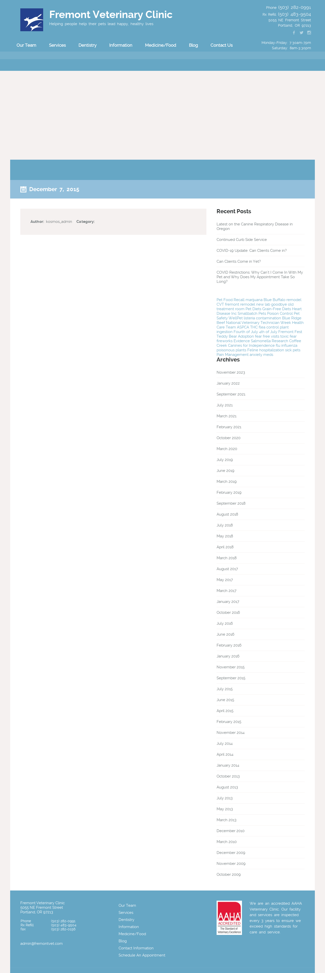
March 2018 (227, 558)
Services (57, 45)
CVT (220, 304)
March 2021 (226, 416)
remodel (293, 300)
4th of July (268, 331)
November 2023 (231, 372)
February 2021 (229, 427)
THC (254, 327)
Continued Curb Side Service (242, 239)
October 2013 (228, 776)
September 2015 (231, 678)
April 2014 (225, 754)
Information (120, 45)
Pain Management (233, 354)
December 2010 (231, 831)
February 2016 (229, 645)
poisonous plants (231, 350)
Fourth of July (246, 331)
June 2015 (225, 700)
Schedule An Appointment (142, 955)
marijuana (254, 300)
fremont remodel (240, 304)
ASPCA (243, 327)
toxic (284, 336)
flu (278, 345)
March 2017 (226, 590)
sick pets (292, 350)
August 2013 (227, 787)
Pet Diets (253, 309)
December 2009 (231, 852)
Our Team (26, 45)
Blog (193, 45)
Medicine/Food (160, 45)
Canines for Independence (251, 345)
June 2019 (225, 470)
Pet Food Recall (231, 300)
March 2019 (227, 481)
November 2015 (231, 667)
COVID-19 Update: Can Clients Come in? (252, 250)
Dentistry (87, 45)
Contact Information (136, 948)
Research (280, 341)
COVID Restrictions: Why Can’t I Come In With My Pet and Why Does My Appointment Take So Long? (260, 277)
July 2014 (225, 743)
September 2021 (231, 394)
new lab (263, 304)
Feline (252, 350)
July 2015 (225, 689)
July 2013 (225, 798)
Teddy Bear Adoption (235, 336)
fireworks (225, 341)
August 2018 (227, 514)
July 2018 (225, 525)
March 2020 (227, 449)
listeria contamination (262, 318)
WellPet (236, 318)
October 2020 (228, 438)
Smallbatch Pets (252, 313)
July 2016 (225, 623)
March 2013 (226, 820)
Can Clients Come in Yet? (239, 261)
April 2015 (225, 710)
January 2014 (228, 765)
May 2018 (225, 536)
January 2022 (228, 383)
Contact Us (221, 45)
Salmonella (261, 341)
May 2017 (225, 580)
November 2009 (231, 863)
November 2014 (231, 732)
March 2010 (227, 841)
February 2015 (229, 721)
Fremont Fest (290, 331)
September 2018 (231, 503)
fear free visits (267, 336)
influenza (289, 345)
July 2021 (225, 405)
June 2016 (225, 634)
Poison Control (280, 313)
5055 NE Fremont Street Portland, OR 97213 (41, 909)
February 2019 (229, 492)
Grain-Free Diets (276, 309)
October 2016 (228, 612)
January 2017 (228, 601)
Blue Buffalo (274, 300)
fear (293, 336)
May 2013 (225, 809)
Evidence (242, 341)
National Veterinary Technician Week (258, 322)
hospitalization (271, 350)
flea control (269, 327)
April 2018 (225, 547)
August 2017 (227, 569)
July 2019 (225, 459)
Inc (234, 313)
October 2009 (229, 874)
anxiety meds (261, 354)
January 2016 (228, 656)
